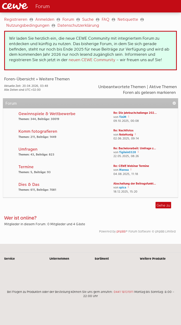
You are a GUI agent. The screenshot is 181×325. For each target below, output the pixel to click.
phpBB (121, 231)
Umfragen (27, 149)
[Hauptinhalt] (90, 128)
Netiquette (128, 19)
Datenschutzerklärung (78, 25)
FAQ (105, 19)
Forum (68, 19)
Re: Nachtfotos (123, 130)
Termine (26, 167)
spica (122, 187)
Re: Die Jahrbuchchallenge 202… (135, 113)
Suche (88, 19)
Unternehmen (59, 259)
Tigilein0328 (127, 152)
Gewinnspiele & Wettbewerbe (46, 114)
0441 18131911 (123, 292)
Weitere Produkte (153, 259)
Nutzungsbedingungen (27, 25)
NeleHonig (126, 135)
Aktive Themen (163, 87)
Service (9, 259)
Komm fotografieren (37, 131)
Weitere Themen (54, 79)
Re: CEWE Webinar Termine (131, 166)
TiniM (122, 117)
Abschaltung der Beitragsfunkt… (134, 184)
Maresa (124, 170)
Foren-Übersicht (19, 79)
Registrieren (15, 19)
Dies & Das (29, 184)
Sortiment (102, 259)
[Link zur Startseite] (43, 6)
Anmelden (44, 19)
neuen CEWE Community (92, 60)
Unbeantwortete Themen (122, 87)
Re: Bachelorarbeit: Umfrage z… (134, 148)
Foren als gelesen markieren (149, 92)
